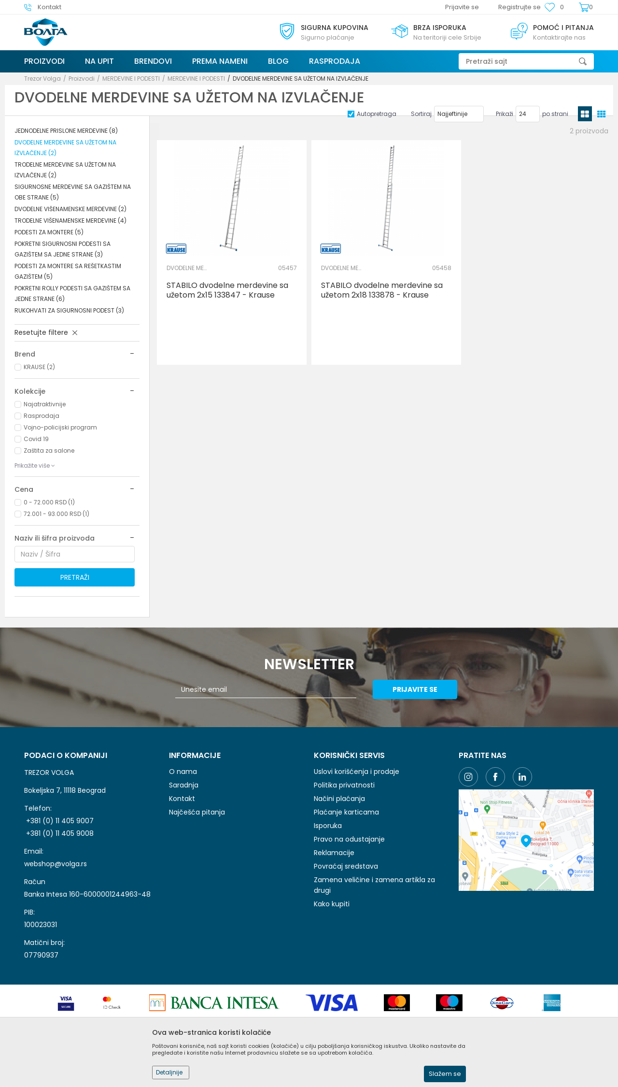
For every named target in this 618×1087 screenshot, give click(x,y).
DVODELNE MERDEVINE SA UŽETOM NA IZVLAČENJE (65, 147)
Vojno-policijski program (60, 427)
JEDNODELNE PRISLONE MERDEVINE (66, 131)
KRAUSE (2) (39, 367)
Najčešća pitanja (197, 812)
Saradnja (183, 785)
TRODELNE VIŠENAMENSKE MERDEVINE (70, 220)
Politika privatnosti (344, 785)
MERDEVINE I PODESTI (131, 78)
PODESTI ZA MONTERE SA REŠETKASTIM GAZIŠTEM (67, 271)
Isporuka (328, 825)
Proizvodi (82, 78)
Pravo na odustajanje (349, 839)
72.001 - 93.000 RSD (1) (56, 514)
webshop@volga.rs (55, 864)
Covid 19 (36, 439)
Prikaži (504, 114)
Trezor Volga (42, 78)
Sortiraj (421, 114)
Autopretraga (376, 114)
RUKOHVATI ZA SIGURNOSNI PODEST (69, 310)
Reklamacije (334, 853)
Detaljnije (169, 1072)
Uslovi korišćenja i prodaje (356, 771)
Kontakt (182, 798)
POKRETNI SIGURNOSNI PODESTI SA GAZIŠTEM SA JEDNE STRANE (62, 249)
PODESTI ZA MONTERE (49, 232)
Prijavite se (415, 689)
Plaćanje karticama (346, 812)
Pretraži (74, 577)
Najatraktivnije (45, 404)
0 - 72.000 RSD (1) (49, 502)
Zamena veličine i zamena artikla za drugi (374, 885)
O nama (183, 771)
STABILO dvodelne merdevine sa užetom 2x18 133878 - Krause (382, 290)
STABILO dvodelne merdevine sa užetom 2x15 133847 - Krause (227, 290)
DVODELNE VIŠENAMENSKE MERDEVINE (70, 209)
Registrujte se (519, 7)
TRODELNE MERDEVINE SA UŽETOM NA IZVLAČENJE (65, 169)
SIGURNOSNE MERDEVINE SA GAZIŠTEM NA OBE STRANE (72, 192)
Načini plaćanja (339, 798)
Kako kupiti (332, 904)
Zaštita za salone (49, 450)
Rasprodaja (41, 416)
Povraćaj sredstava (346, 866)
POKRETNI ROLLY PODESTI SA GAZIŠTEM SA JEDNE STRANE (72, 293)
